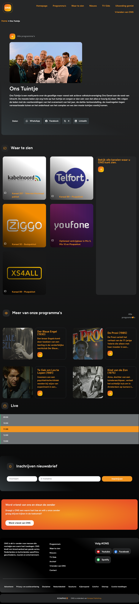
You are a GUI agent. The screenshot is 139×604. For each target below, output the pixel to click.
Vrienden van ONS (124, 12)
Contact (53, 570)
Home (4, 21)
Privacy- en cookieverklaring (27, 587)
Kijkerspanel (84, 587)
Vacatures (72, 587)
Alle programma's (26, 36)
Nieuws (93, 5)
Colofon (95, 587)
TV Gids (106, 5)
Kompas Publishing (94, 598)
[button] (33, 121)
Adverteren (8, 587)
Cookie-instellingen (119, 587)
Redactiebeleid (59, 587)
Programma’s (59, 5)
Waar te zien (77, 5)
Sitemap (105, 587)
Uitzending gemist (124, 5)
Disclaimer (46, 587)
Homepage (41, 5)
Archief (53, 561)
